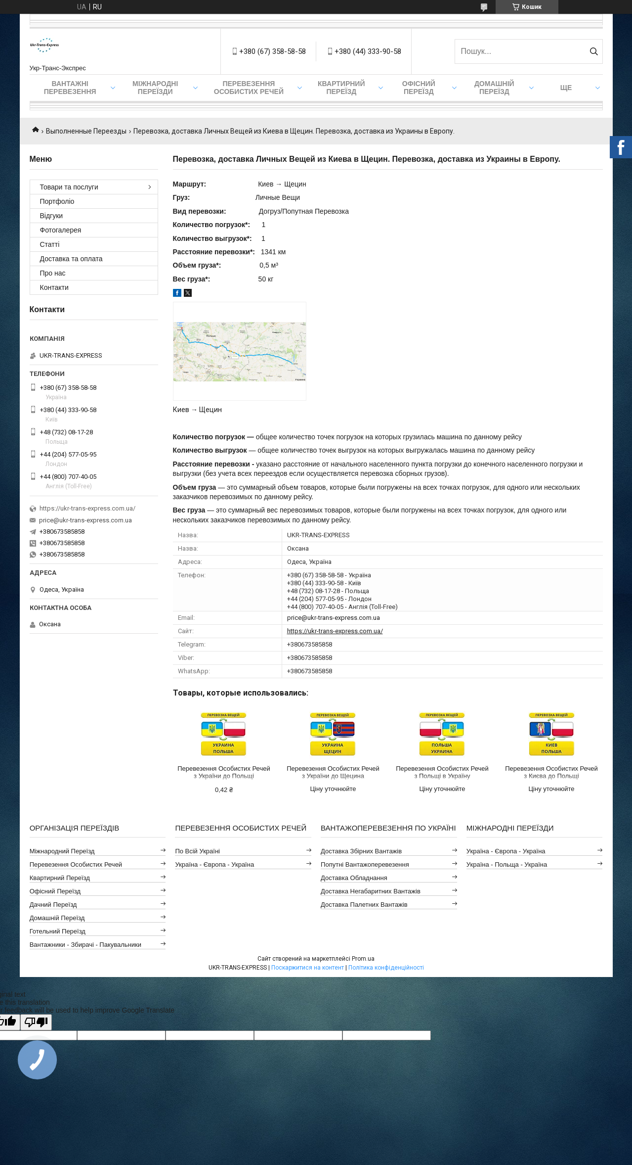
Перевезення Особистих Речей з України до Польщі (223, 772)
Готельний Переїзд (57, 931)
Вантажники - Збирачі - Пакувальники (85, 944)
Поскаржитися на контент (307, 967)
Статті (50, 244)
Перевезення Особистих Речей (249, 87)
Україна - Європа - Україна (214, 864)
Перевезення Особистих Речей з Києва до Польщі (551, 772)
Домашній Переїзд (494, 87)
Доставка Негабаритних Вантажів (371, 891)
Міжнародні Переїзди (155, 87)
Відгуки (51, 216)
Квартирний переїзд (341, 87)
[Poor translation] (36, 1022)
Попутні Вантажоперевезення (365, 864)
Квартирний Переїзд (60, 878)
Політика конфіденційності (386, 967)
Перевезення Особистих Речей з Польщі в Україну (442, 772)
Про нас (53, 273)
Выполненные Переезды (86, 131)
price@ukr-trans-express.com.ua (333, 617)
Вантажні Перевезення (70, 87)
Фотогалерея (61, 230)
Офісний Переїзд (55, 891)
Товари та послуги (69, 187)
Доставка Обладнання (354, 878)
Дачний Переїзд (53, 904)
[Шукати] (594, 51)
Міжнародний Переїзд (62, 851)
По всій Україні (197, 851)
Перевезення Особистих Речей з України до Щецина (333, 772)
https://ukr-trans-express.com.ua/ (335, 631)
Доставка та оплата (71, 259)
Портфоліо (57, 201)
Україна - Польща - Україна (506, 864)
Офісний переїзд (418, 87)
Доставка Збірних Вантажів (361, 851)
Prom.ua (363, 958)
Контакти (54, 287)
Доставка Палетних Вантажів (364, 904)
